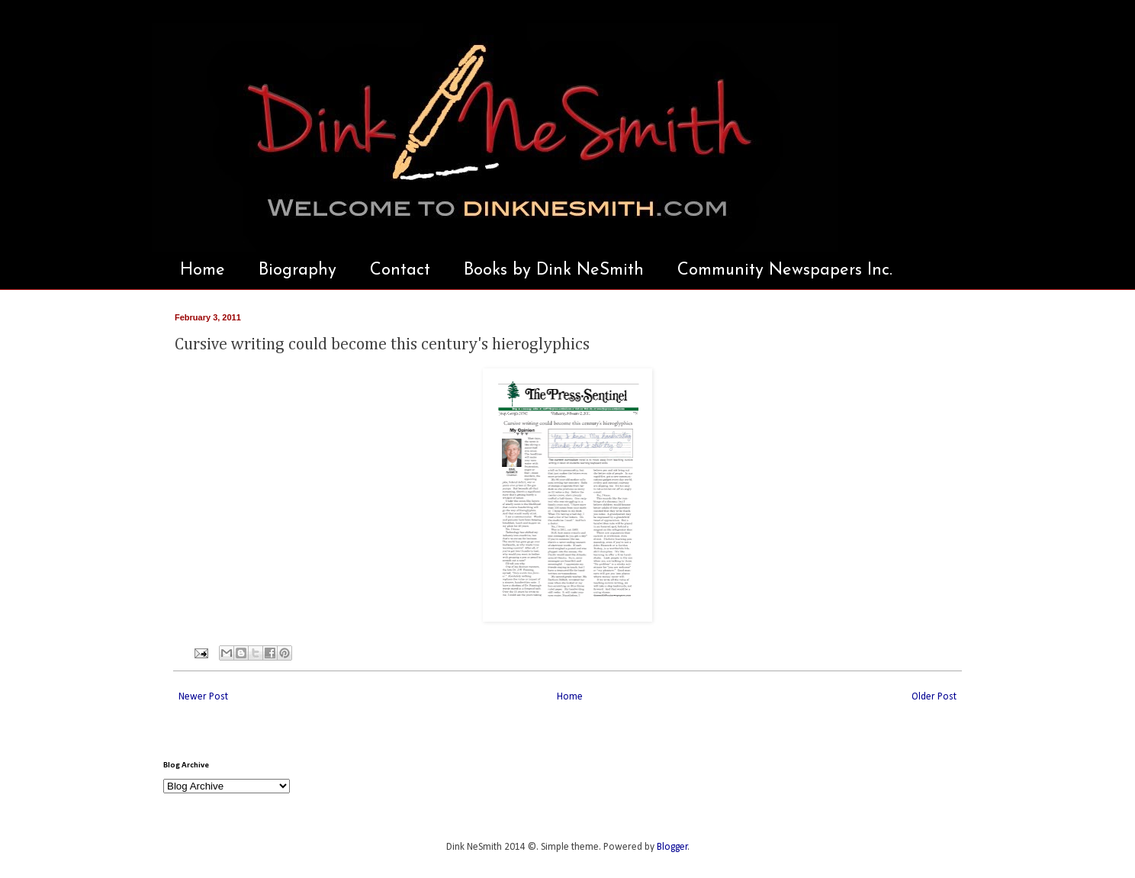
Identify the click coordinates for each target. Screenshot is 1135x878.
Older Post (934, 697)
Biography (297, 270)
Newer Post (203, 697)
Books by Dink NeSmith (554, 270)
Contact (400, 270)
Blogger (672, 847)
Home (202, 270)
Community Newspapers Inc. (784, 270)
